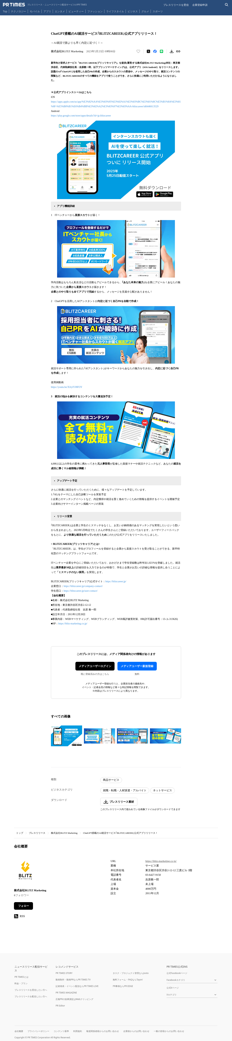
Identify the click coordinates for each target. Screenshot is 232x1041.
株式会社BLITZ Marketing (64, 833)
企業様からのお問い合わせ (136, 1031)
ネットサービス (162, 790)
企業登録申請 (200, 5)
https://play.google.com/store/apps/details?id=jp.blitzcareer (81, 115)
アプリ (47, 11)
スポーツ (158, 11)
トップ (19, 833)
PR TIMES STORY (64, 973)
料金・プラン (21, 983)
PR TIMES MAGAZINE (66, 992)
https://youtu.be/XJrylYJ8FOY (66, 387)
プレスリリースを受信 (176, 5)
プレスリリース (37, 833)
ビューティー (76, 11)
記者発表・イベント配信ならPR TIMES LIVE (77, 986)
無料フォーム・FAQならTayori (128, 979)
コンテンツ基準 (61, 1031)
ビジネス (133, 11)
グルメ (145, 11)
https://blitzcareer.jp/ (115, 581)
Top (5, 11)
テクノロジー (18, 11)
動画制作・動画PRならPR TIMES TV (73, 979)
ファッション (95, 11)
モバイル (35, 11)
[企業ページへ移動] (25, 871)
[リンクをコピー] (178, 51)
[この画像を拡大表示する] (66, 736)
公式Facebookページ (177, 973)
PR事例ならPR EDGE (123, 986)
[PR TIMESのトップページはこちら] (45, 5)
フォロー (23, 905)
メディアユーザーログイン (95, 666)
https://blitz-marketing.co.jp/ (72, 623)
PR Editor (60, 1005)
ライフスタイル (115, 11)
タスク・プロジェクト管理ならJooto (130, 973)
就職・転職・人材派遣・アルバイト (124, 790)
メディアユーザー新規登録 (137, 666)
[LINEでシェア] (161, 51)
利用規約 (77, 1031)
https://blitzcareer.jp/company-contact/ (83, 586)
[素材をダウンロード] (172, 51)
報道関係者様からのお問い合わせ (102, 1031)
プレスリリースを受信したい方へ (30, 989)
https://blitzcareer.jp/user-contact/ (81, 590)
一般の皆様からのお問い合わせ (169, 1031)
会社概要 (18, 1031)
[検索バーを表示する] (226, 4)
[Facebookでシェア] (155, 51)
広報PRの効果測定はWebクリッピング (74, 999)
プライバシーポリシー (38, 1031)
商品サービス (111, 779)
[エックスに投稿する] (148, 51)
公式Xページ (173, 987)
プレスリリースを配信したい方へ (30, 996)
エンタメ (60, 11)
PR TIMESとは (21, 976)
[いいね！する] (138, 51)
